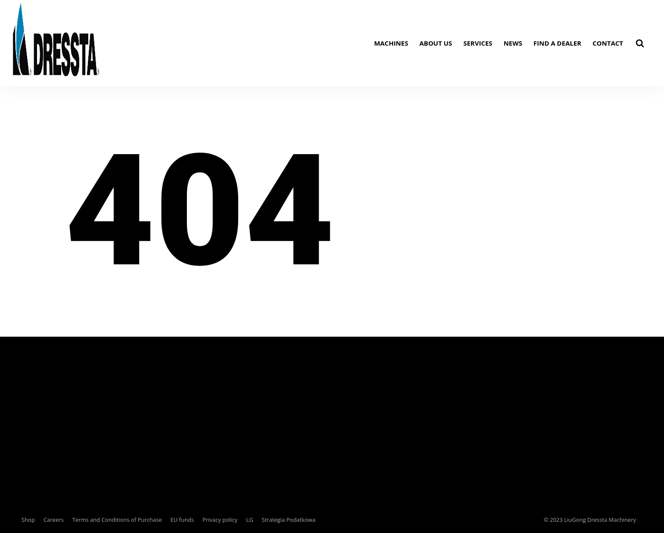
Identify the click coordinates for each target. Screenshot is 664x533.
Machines (391, 43)
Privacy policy (219, 520)
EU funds (182, 520)
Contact (608, 43)
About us (435, 43)
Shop (28, 520)
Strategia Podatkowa (289, 520)
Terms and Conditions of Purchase (117, 520)
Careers (53, 520)
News (512, 43)
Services (478, 43)
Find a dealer (557, 43)
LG (249, 520)
